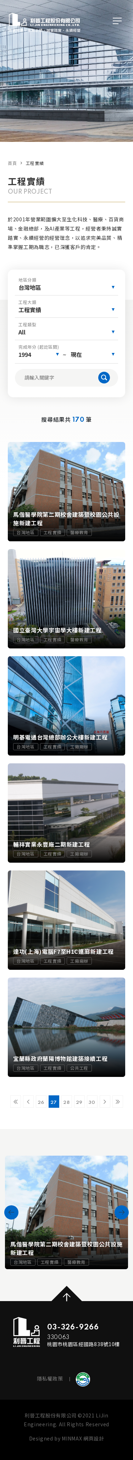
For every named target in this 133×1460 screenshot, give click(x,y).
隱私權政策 (50, 1378)
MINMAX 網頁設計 (83, 1438)
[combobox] (66, 287)
